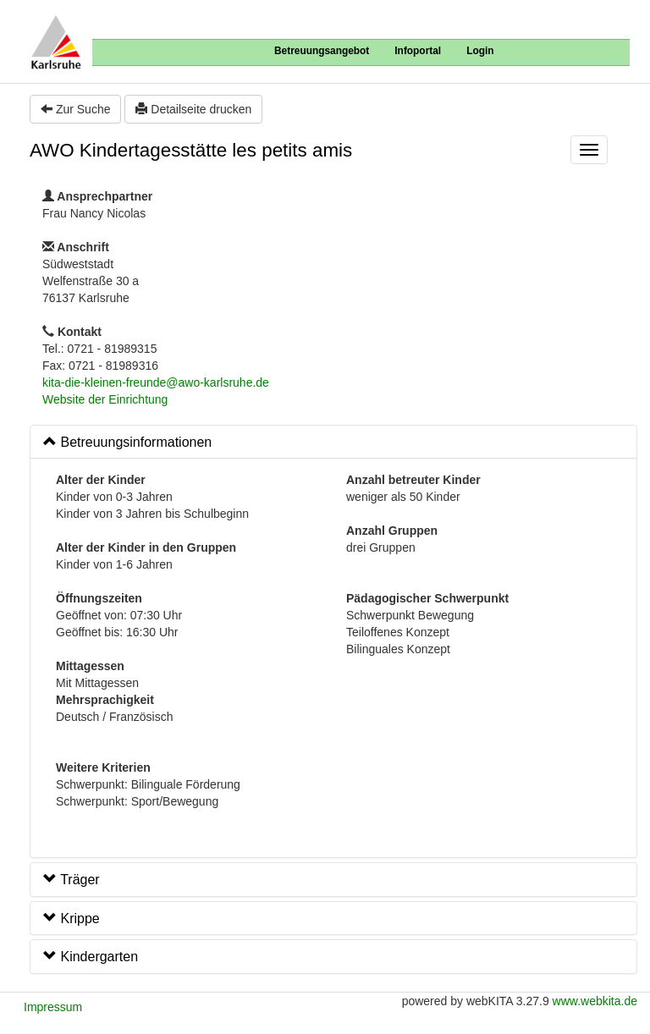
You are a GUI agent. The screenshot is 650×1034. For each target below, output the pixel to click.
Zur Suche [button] (75, 109)
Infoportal (417, 51)
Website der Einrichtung (105, 399)
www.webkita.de (595, 1001)
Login (479, 51)
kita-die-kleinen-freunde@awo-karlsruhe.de (155, 382)
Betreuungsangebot (321, 51)
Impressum (53, 1007)
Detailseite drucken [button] (193, 109)
